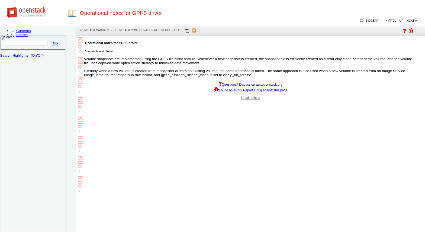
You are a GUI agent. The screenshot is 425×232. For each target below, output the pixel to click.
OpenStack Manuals (94, 30)
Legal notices (250, 98)
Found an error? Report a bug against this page (251, 91)
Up (402, 20)
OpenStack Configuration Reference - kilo (147, 30)
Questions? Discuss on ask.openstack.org (250, 85)
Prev (392, 20)
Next (410, 20)
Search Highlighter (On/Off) (22, 55)
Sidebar (371, 20)
